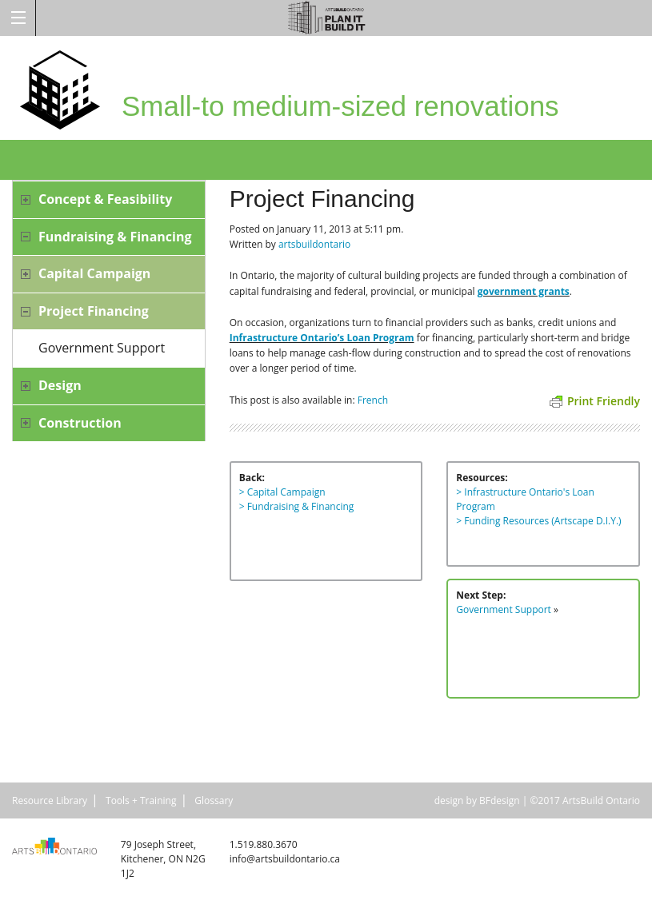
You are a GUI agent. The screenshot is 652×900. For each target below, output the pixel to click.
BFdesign (499, 800)
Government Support (101, 347)
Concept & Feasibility (105, 199)
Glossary (213, 800)
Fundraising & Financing (114, 236)
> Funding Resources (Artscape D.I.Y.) (538, 521)
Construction (80, 423)
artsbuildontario (314, 244)
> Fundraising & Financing (296, 506)
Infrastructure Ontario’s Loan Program (322, 337)
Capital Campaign (94, 273)
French (373, 400)
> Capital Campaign (282, 492)
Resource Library (49, 800)
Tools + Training (141, 800)
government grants (524, 291)
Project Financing (93, 311)
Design (60, 385)
